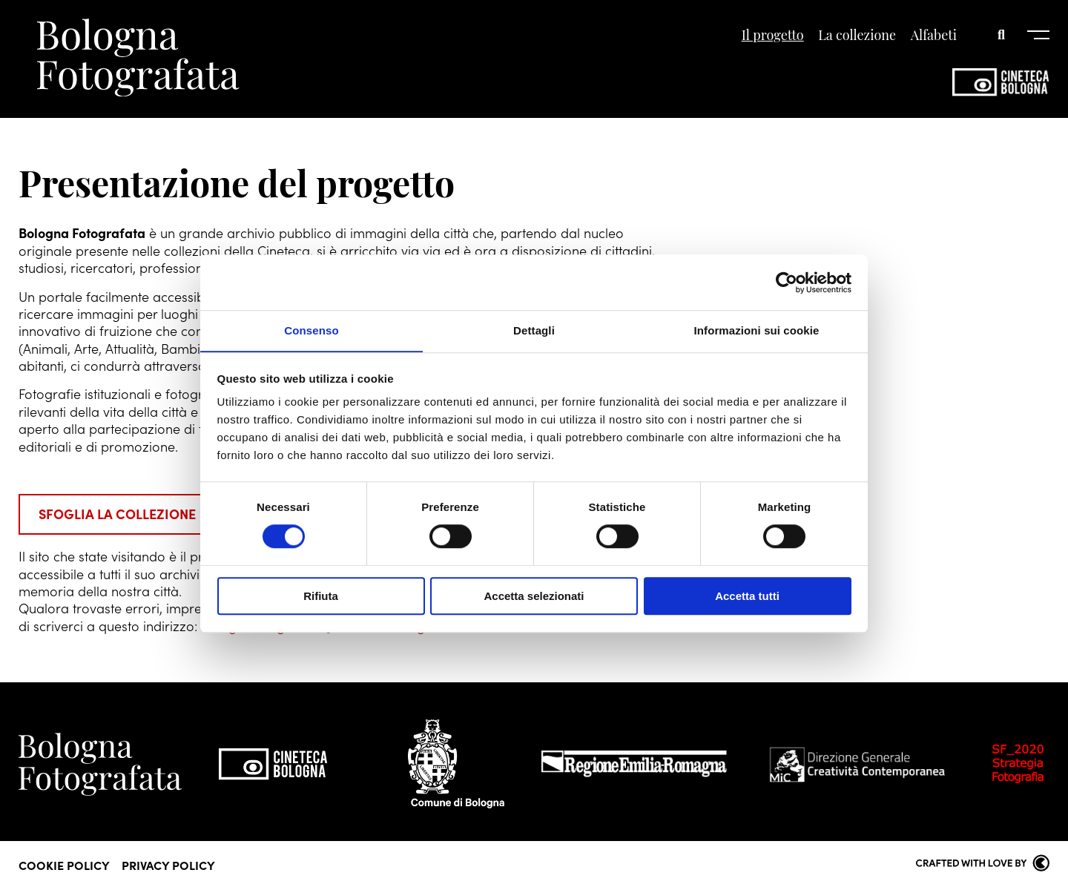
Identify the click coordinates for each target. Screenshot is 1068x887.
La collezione (857, 35)
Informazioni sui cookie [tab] (757, 330)
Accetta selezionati (534, 596)
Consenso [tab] (311, 330)
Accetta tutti (747, 596)
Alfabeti (934, 35)
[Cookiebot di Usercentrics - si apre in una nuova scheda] (786, 282)
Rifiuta (320, 596)
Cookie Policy (64, 863)
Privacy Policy (168, 863)
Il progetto (773, 35)
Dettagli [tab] (534, 330)
